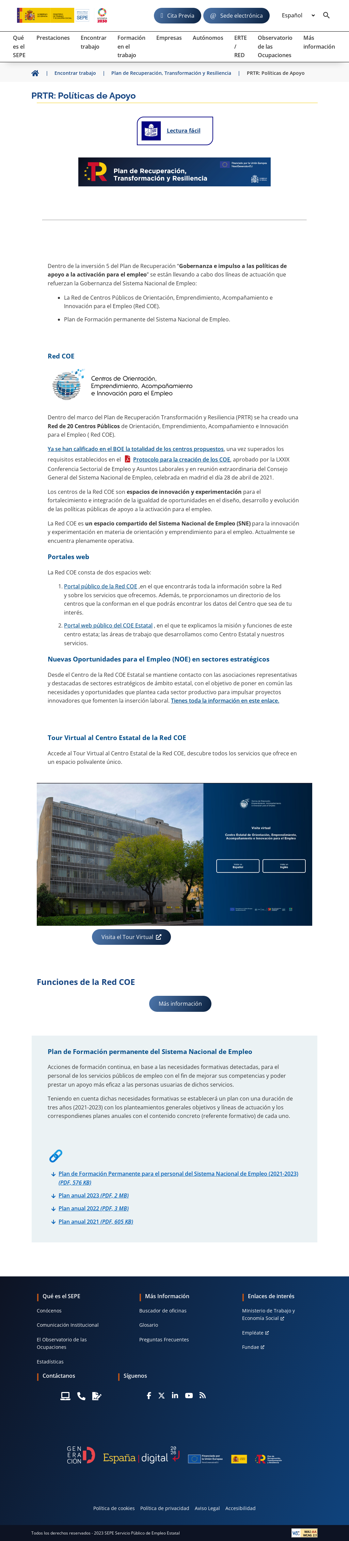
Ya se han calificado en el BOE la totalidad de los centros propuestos (136, 449)
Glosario (148, 1325)
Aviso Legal (207, 1508)
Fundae (250, 1347)
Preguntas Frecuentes (164, 1339)
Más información (180, 1003)
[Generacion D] (174, 1455)
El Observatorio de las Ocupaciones (62, 1343)
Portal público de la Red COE (100, 586)
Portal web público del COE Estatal (108, 625)
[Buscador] (326, 15)
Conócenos (49, 1310)
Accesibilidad (240, 1508)
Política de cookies (114, 1508)
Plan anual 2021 (96, 1221)
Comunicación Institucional (68, 1325)
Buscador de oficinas (163, 1310)
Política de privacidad (164, 1508)
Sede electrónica (241, 15)
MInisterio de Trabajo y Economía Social (268, 1314)
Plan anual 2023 (94, 1195)
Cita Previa (180, 15)
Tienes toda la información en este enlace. (225, 700)
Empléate (253, 1332)
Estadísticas (50, 1361)
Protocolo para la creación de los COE (181, 459)
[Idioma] (298, 16)
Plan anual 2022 (94, 1208)
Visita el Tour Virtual (127, 937)
